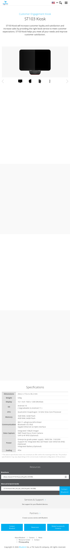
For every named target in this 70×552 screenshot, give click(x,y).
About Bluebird (20, 538)
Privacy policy (24, 542)
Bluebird (22, 547)
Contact (36, 540)
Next (67, 81)
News (40, 538)
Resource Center (24, 540)
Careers (32, 538)
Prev (3, 81)
